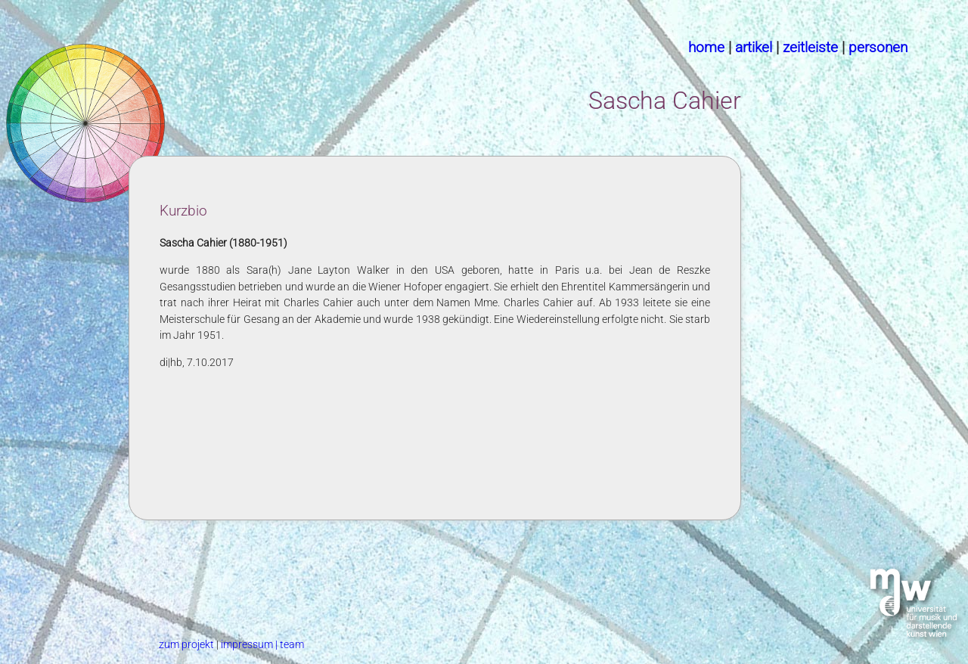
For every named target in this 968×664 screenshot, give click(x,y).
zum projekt (187, 644)
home (706, 47)
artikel (753, 47)
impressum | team (262, 644)
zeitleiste (810, 47)
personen (878, 47)
